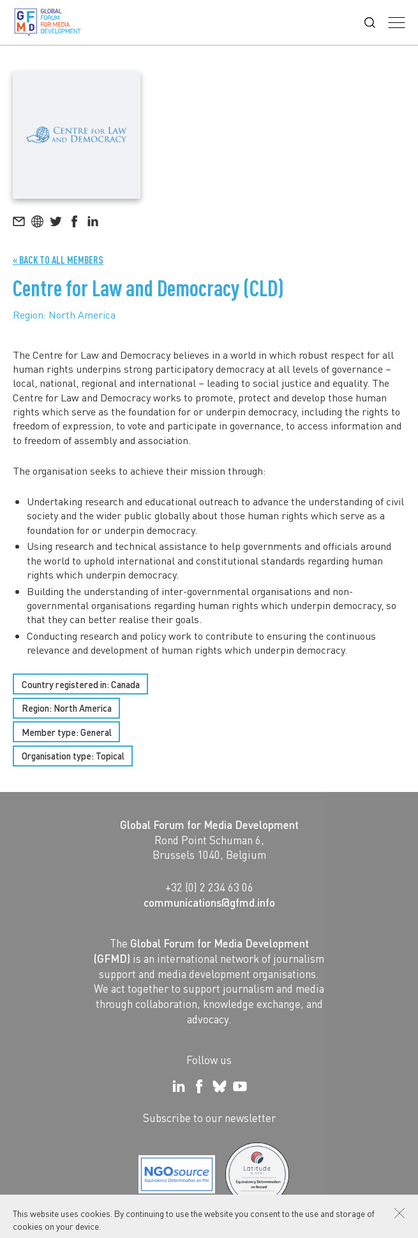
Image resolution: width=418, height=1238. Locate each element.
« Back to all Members (58, 260)
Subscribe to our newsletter (209, 1118)
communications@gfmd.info (209, 902)
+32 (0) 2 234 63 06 (209, 887)
